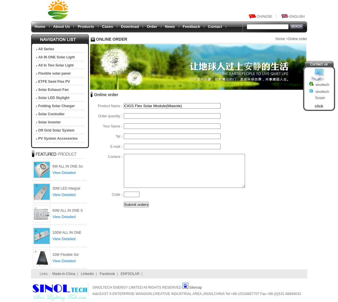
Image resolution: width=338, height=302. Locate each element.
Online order (297, 39)
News (170, 26)
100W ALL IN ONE (67, 233)
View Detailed (64, 172)
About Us (61, 26)
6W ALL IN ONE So (68, 166)
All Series (46, 49)
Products (86, 26)
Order (152, 26)
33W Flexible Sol (66, 255)
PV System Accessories (58, 138)
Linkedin (87, 274)
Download (130, 26)
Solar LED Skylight (53, 98)
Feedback (191, 26)
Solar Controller (51, 114)
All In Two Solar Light (56, 65)
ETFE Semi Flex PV (54, 82)
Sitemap (195, 287)
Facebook (107, 274)
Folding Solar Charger (56, 106)
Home (40, 26)
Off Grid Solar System (56, 130)
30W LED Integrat (66, 188)
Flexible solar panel (54, 73)
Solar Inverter (49, 122)
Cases (107, 26)
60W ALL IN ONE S (68, 210)
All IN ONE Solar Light (56, 57)
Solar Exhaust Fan (53, 90)
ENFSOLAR (130, 274)
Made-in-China (63, 274)
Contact (215, 26)
